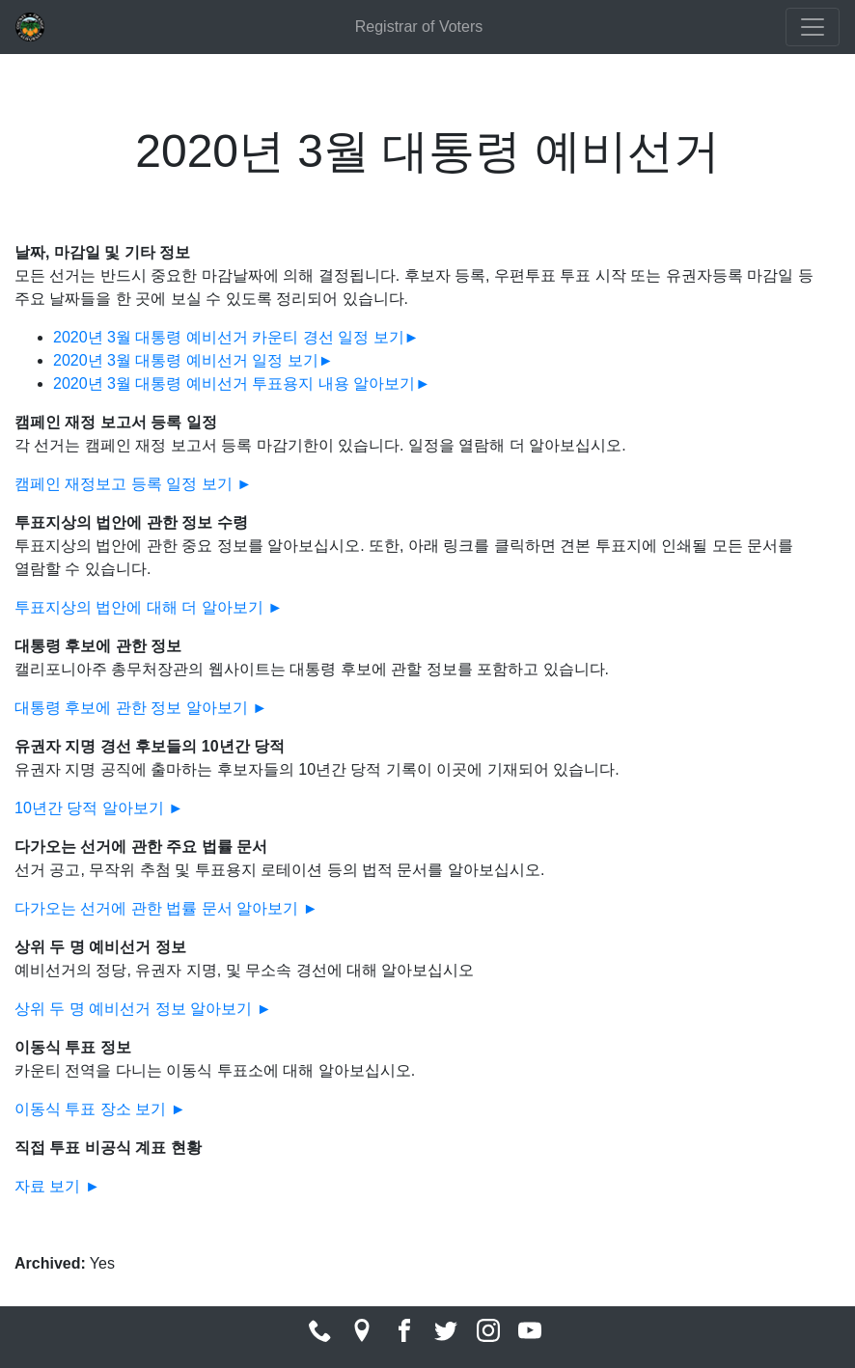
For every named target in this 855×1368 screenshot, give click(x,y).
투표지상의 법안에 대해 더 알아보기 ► (148, 607)
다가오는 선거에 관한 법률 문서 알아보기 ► (166, 908)
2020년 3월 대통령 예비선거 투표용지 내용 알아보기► (241, 383)
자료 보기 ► (57, 1186)
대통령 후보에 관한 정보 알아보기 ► (140, 707)
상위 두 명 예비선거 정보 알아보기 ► (143, 1008)
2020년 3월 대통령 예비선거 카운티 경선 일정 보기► (236, 337)
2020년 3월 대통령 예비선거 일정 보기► (193, 360)
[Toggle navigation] (813, 27)
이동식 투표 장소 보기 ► (100, 1109)
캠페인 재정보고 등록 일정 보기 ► (133, 484)
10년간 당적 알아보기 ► (98, 808)
